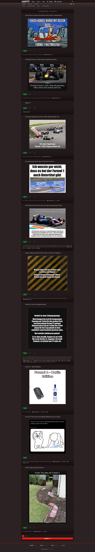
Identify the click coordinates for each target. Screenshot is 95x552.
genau (56, 360)
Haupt (33, 1)
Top (38, 1)
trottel (44, 360)
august (62, 360)
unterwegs (38, 248)
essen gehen (48, 360)
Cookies (42, 549)
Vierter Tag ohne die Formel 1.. (34, 467)
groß (59, 360)
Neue (43, 1)
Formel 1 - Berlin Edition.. (33, 367)
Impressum (46, 549)
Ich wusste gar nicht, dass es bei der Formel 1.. (40, 161)
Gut (25, 51)
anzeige (52, 360)
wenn (68, 461)
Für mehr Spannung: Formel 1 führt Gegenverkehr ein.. (42, 116)
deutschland (36, 360)
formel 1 (58, 200)
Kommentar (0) (47, 54)
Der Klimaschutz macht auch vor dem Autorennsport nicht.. (43, 205)
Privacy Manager (51, 549)
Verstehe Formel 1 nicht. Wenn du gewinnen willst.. (41, 59)
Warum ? (28, 103)
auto (27, 462)
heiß (65, 360)
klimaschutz (29, 248)
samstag (68, 360)
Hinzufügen (58, 1)
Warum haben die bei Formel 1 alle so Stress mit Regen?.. (43, 253)
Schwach (30, 51)
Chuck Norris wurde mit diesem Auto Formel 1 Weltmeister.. (44, 15)
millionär (24, 462)
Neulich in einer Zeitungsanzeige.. (35, 304)
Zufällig (49, 1)
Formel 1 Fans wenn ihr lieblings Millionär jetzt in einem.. (43, 416)
